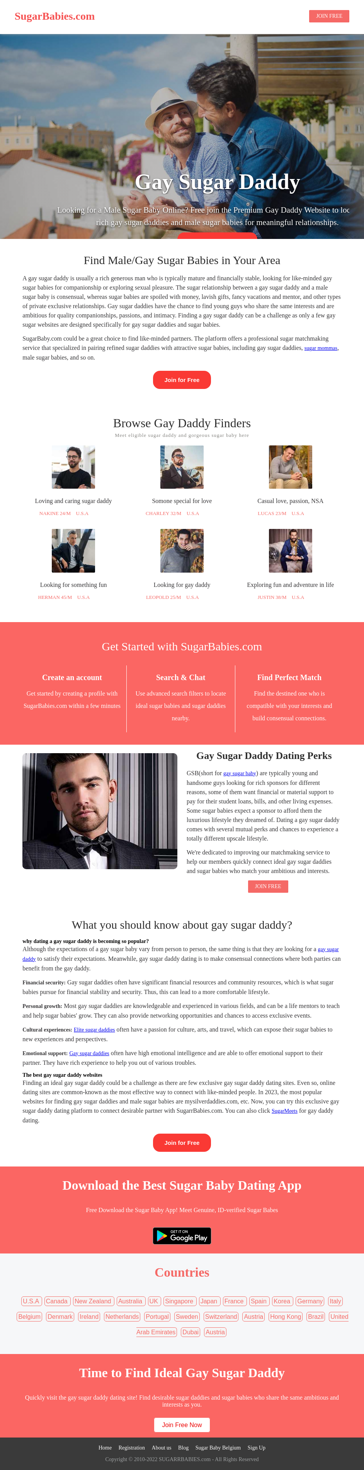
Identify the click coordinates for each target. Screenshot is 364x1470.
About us (162, 1448)
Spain (259, 1301)
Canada (58, 1301)
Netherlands (122, 1316)
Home (190, 17)
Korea (283, 1301)
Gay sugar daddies (89, 1053)
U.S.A (31, 1301)
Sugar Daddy (224, 17)
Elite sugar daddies (94, 1030)
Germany (310, 1301)
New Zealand (94, 1301)
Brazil (315, 1316)
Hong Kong (285, 1316)
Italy (335, 1301)
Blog (294, 17)
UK (155, 1301)
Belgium (29, 1316)
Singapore (180, 1301)
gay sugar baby (239, 773)
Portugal (157, 1316)
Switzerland (221, 1316)
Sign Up (256, 1448)
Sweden (187, 1316)
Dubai (190, 1332)
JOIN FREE (329, 16)
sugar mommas (320, 348)
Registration (132, 1448)
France (235, 1301)
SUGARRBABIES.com (184, 1459)
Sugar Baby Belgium (218, 1448)
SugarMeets (285, 1111)
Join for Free (182, 380)
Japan (210, 1301)
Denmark (60, 1316)
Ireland (89, 1316)
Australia (131, 1301)
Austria (253, 1316)
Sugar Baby (263, 17)
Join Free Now (182, 1425)
